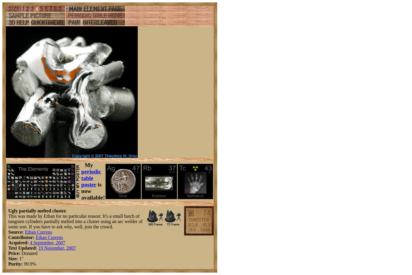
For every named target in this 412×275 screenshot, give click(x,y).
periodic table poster (91, 178)
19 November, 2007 (57, 248)
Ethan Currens (38, 232)
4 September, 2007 (47, 242)
